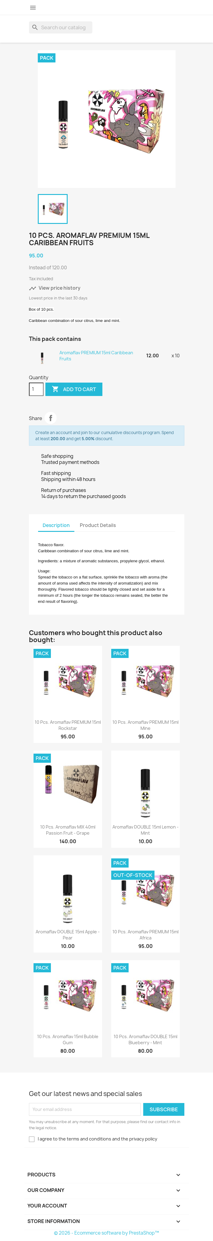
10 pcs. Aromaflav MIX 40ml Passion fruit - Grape (67, 830)
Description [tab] (56, 525)
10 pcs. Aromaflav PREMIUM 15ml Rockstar (68, 725)
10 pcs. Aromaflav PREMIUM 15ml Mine (145, 725)
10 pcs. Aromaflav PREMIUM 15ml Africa (145, 935)
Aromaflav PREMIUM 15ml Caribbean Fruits (96, 356)
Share (50, 418)
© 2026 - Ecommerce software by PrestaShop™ (106, 1233)
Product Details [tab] (98, 525)
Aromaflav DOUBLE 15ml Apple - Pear (68, 935)
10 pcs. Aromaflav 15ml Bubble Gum (67, 1039)
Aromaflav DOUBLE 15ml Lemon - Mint (145, 830)
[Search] (60, 27)
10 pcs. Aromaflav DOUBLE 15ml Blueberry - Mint (145, 1039)
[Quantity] (36, 389)
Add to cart (74, 389)
